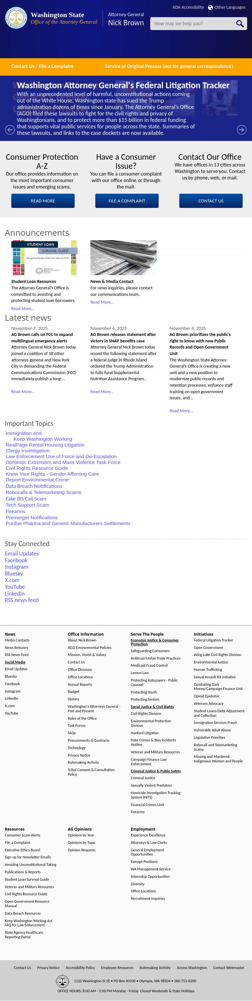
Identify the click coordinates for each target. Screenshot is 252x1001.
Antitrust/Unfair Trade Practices (155, 658)
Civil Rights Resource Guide (37, 468)
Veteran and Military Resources (155, 752)
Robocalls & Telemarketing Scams (43, 492)
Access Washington (192, 968)
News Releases (16, 648)
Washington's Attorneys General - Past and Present (94, 709)
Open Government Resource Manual (27, 903)
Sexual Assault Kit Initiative (215, 677)
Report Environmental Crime (37, 479)
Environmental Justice (211, 662)
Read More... (23, 308)
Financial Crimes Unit (147, 805)
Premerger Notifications (32, 517)
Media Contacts (17, 640)
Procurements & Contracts (88, 740)
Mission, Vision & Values (87, 655)
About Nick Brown (82, 640)
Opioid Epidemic (207, 696)
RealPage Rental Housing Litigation (45, 444)
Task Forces (77, 726)
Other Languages (227, 7)
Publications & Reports (22, 872)
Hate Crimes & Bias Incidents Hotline (153, 742)
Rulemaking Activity (83, 762)
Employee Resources (117, 968)
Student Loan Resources (33, 281)
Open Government (208, 648)
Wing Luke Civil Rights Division (217, 655)
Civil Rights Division (146, 714)
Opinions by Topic (82, 843)
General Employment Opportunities (147, 852)
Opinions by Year (81, 835)
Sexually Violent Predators (151, 785)
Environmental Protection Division (151, 723)
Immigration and (24, 433)
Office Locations (80, 677)
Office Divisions (80, 670)
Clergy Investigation (28, 450)
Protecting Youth (144, 692)
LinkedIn (11, 698)
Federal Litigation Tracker (213, 640)
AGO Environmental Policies (89, 648)
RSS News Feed (16, 655)
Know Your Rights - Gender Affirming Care (52, 474)
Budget (73, 692)
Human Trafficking (208, 670)
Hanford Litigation (145, 733)
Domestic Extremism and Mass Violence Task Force (63, 462)
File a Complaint (17, 843)
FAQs (72, 733)
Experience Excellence (148, 835)
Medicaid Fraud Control (149, 665)
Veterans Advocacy (209, 704)
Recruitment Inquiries (148, 899)
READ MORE (43, 201)
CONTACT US (210, 201)
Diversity (137, 884)
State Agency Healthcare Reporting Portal (24, 935)
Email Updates (16, 669)
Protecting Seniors (145, 699)
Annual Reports (80, 685)
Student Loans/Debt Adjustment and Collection (219, 713)
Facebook (12, 684)
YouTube (11, 713)
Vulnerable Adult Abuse (212, 730)
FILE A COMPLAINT (127, 201)
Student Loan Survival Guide (27, 879)
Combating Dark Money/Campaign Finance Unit (218, 687)
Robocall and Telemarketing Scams (215, 747)
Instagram (12, 691)
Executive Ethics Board (22, 850)
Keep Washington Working (43, 439)
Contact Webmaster (229, 968)
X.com (10, 706)
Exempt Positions (144, 862)
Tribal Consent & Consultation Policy (91, 772)
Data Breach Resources (23, 913)
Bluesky (11, 676)
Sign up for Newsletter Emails (28, 857)
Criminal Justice (143, 778)
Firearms (137, 812)
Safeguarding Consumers (150, 651)
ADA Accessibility (188, 7)
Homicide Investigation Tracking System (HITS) (156, 795)
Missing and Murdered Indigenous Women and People (218, 759)
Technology (77, 748)
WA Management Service (151, 869)
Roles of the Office (82, 718)
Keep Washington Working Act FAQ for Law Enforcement (28, 923)
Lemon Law (140, 673)
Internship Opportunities (150, 877)
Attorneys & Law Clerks (149, 843)
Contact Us (76, 662)
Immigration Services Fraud (215, 723)
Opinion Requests (82, 850)
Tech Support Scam (27, 505)
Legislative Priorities (209, 738)
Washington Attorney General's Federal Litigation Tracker (123, 85)
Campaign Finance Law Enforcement (149, 762)
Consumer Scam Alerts (22, 835)
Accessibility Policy (80, 968)
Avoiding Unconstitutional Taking (30, 865)
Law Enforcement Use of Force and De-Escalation (61, 456)
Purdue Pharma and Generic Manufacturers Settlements (68, 523)
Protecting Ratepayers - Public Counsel (154, 682)
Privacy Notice (79, 755)
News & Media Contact (111, 281)
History (73, 699)
